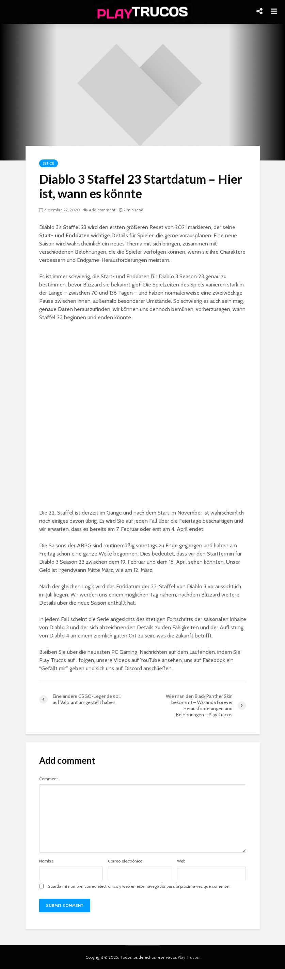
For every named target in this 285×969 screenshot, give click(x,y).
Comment (48, 779)
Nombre (46, 861)
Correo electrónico (125, 861)
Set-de (48, 163)
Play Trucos (188, 957)
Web (181, 861)
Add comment (102, 209)
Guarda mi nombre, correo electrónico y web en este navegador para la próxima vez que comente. (138, 886)
